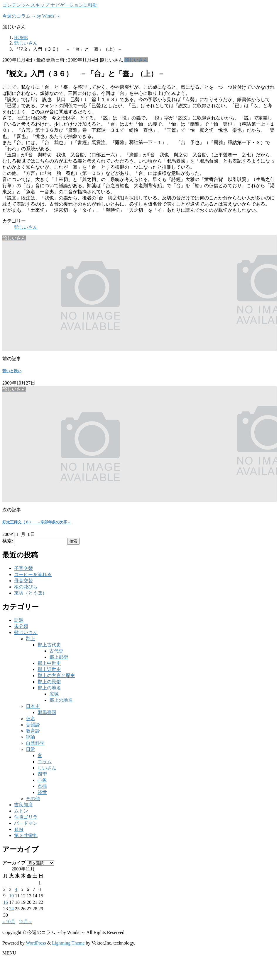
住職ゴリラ (26, 816)
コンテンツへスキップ (25, 5)
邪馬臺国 (47, 712)
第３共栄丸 (26, 835)
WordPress (36, 942)
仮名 (30, 718)
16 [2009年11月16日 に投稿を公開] (5, 902)
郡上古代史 (49, 644)
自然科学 (35, 743)
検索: (7, 540)
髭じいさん (136, 59)
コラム (45, 761)
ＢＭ (18, 829)
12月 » (25, 921)
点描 (42, 786)
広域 (54, 693)
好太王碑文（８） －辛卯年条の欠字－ (36, 522)
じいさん (47, 767)
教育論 (33, 730)
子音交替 (23, 568)
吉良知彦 (23, 804)
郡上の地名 (49, 687)
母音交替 (23, 580)
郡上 (30, 638)
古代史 (56, 650)
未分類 (21, 626)
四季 (42, 773)
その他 (33, 798)
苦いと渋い (11, 371)
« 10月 (8, 921)
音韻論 (33, 724)
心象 (42, 780)
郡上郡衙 (58, 657)
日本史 (33, 706)
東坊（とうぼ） (30, 592)
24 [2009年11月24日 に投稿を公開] (11, 908)
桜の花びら (26, 586)
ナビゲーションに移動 (73, 5)
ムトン (21, 810)
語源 (18, 620)
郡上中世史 (49, 663)
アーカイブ (14, 862)
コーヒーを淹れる (33, 574)
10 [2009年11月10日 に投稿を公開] (11, 895)
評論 (30, 737)
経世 (42, 792)
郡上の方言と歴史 (56, 675)
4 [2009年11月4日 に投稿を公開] (16, 889)
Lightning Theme (68, 942)
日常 (30, 749)
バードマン (26, 823)
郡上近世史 (49, 669)
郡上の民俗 (49, 681)
